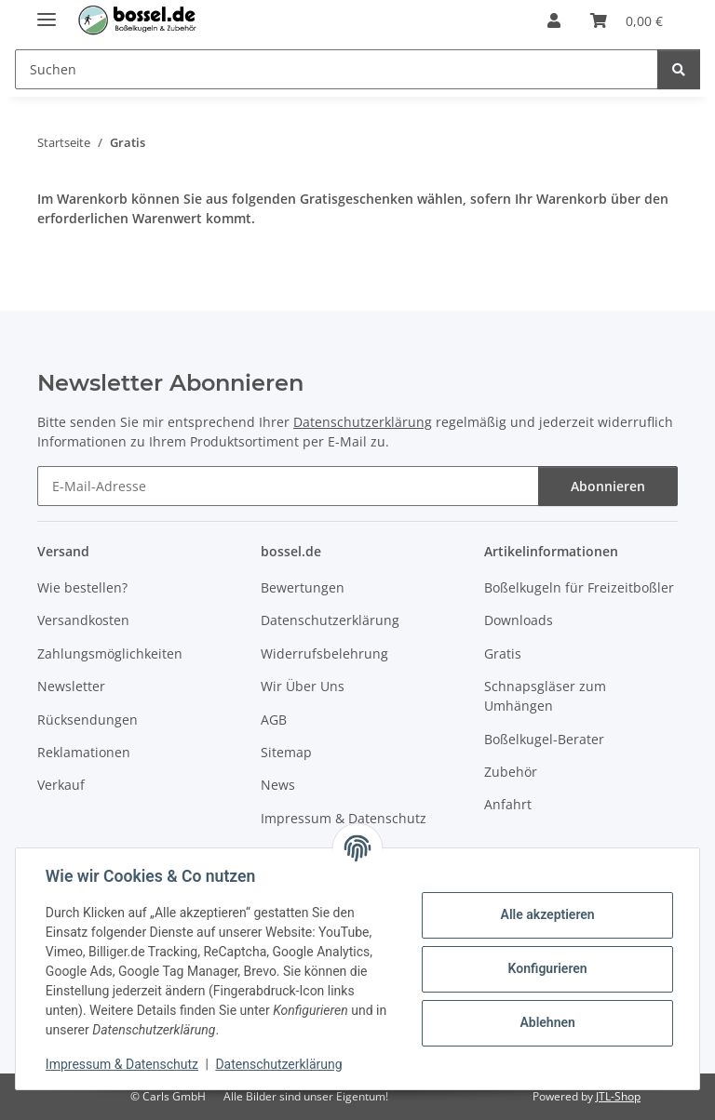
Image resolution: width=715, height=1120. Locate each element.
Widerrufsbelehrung (324, 653)
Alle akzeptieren (547, 914)
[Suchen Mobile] (336, 69)
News (278, 784)
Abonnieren (608, 486)
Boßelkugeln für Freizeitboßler (579, 587)
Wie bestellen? (82, 587)
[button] (554, 20)
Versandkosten (83, 620)
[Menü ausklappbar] (46, 11)
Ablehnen (546, 1022)
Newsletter (71, 686)
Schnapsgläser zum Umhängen (545, 695)
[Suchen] (678, 69)
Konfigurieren (547, 968)
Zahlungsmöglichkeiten (109, 653)
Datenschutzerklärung (279, 1064)
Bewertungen (302, 587)
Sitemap (286, 752)
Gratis (502, 653)
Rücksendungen (87, 719)
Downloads (518, 620)
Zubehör (510, 771)
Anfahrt (508, 804)
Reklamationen (83, 752)
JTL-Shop (618, 1096)
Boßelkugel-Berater (544, 739)
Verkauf (61, 784)
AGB (274, 719)
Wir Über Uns (302, 686)
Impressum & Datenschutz (122, 1064)
